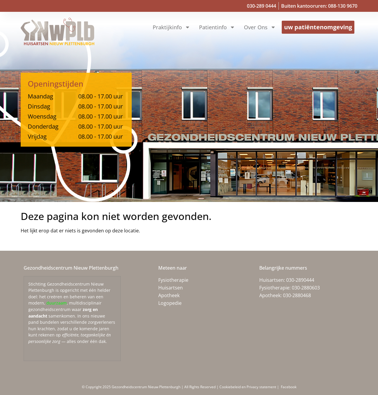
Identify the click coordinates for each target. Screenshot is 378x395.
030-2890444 (300, 280)
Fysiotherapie (173, 280)
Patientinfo (217, 27)
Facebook (288, 386)
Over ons (260, 27)
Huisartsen (170, 287)
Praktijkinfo (171, 27)
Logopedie (170, 303)
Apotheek (169, 295)
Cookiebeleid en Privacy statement (248, 386)
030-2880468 (297, 295)
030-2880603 (306, 287)
